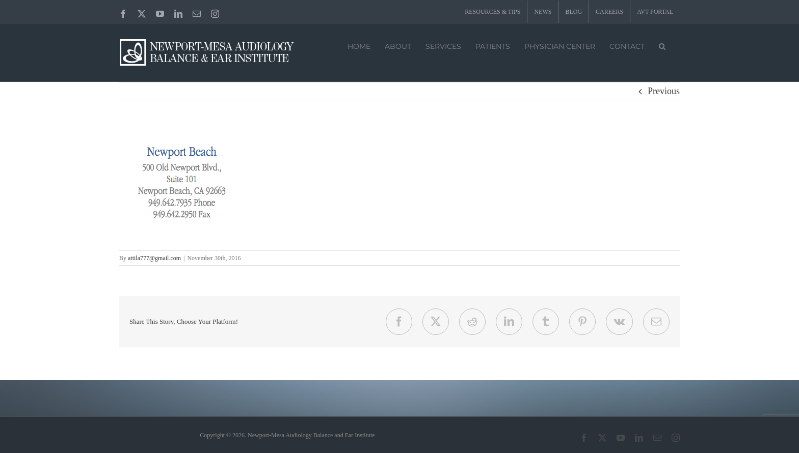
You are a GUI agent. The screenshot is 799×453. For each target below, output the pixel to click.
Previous (664, 91)
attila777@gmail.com (154, 258)
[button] (662, 45)
